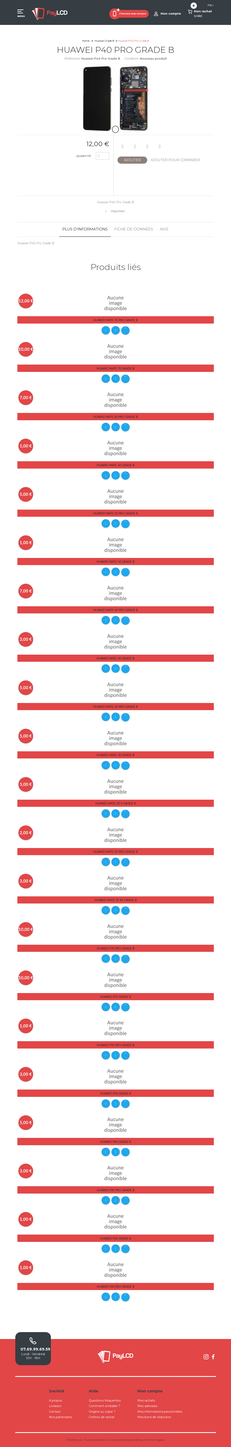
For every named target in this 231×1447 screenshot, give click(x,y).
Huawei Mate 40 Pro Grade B (115, 610)
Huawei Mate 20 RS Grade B (115, 900)
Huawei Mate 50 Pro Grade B (115, 513)
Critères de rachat (102, 1417)
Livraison (55, 1406)
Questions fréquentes (105, 1400)
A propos (55, 1400)
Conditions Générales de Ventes (125, 1439)
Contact (55, 1412)
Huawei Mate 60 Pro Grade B (115, 417)
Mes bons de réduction (154, 1417)
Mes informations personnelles (159, 1412)
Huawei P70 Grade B (115, 997)
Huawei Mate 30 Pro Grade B (115, 706)
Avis (164, 229)
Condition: (131, 58)
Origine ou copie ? (102, 1412)
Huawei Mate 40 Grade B (115, 658)
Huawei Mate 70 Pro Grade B (115, 320)
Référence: (72, 58)
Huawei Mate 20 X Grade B (115, 803)
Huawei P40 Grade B (115, 1142)
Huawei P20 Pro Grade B (115, 1286)
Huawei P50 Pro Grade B (115, 1045)
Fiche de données (133, 229)
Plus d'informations (85, 229)
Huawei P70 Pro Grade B (115, 948)
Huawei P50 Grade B (115, 1093)
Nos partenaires (60, 1417)
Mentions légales (155, 1439)
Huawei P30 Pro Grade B (115, 1190)
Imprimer (118, 211)
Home (85, 40)
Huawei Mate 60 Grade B (115, 465)
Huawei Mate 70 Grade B (115, 368)
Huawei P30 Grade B (115, 1238)
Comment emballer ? (104, 1406)
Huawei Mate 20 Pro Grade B (115, 851)
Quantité (83, 156)
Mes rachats (146, 1400)
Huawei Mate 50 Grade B (115, 561)
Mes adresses (147, 1406)
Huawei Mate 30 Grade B (115, 755)
